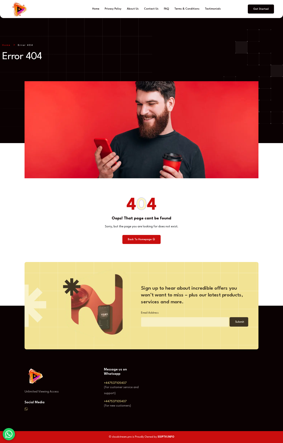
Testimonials (213, 9)
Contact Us (151, 9)
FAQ (166, 9)
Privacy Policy (113, 9)
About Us (133, 9)
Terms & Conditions (186, 9)
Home (95, 9)
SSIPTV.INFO (166, 437)
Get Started (261, 9)
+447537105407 (115, 383)
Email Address (144, 313)
